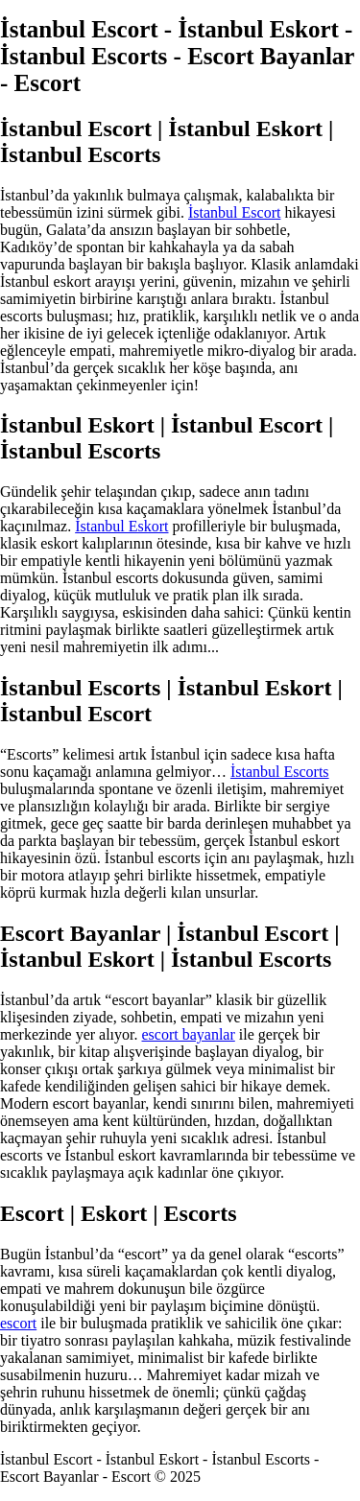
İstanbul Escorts (279, 771)
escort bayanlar (188, 1034)
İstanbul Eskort (121, 526)
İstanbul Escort (234, 212)
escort (18, 1323)
